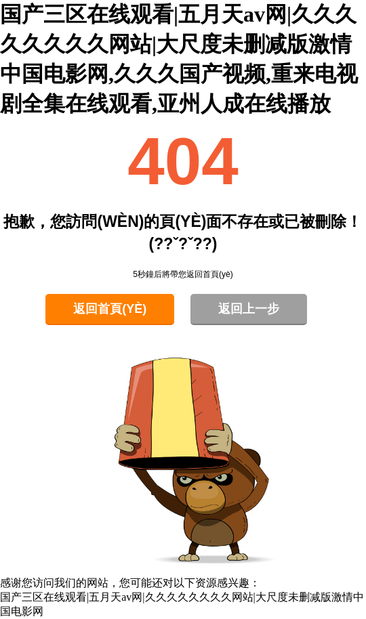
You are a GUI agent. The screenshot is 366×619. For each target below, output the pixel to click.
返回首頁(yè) (109, 309)
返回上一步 (248, 309)
